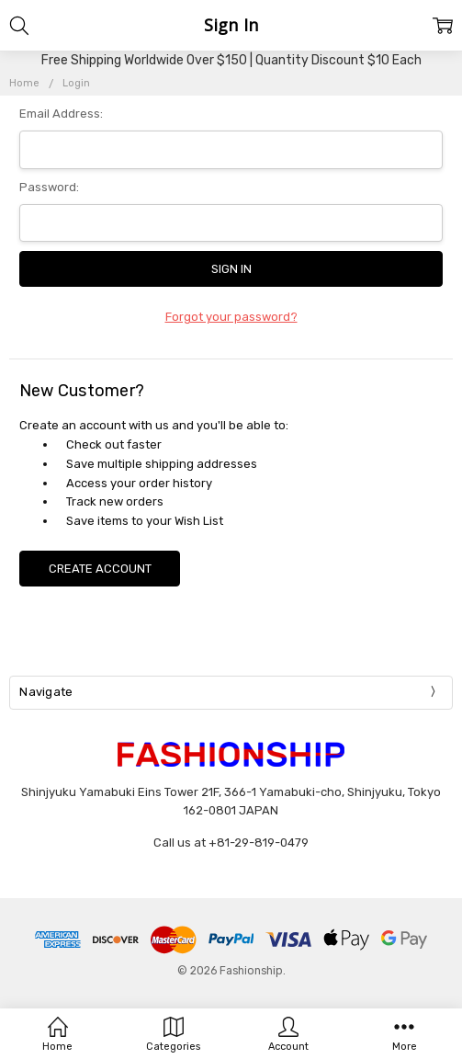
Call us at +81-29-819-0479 (231, 842)
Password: (49, 187)
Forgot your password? (231, 317)
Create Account (100, 568)
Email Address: (61, 113)
